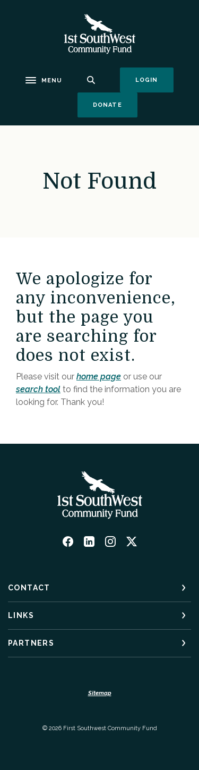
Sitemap (99, 693)
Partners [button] (31, 643)
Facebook (68, 541)
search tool (38, 389)
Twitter (131, 541)
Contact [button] (29, 587)
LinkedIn (89, 541)
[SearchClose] (91, 79)
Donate (115, 104)
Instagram (110, 541)
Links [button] (21, 615)
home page (98, 376)
